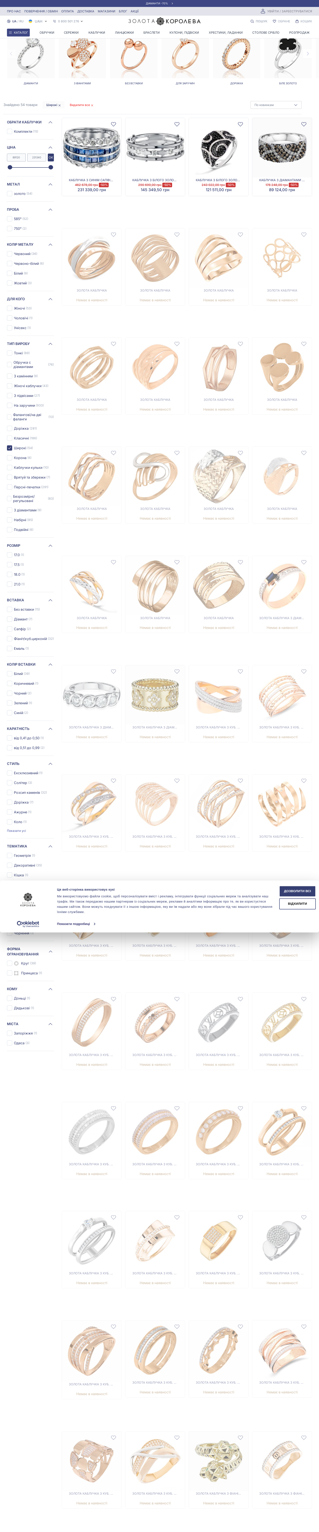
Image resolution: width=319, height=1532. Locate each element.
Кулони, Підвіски (184, 32)
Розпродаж (299, 32)
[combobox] (276, 105)
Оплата (67, 11)
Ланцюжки (124, 32)
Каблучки (96, 32)
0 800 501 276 (68, 21)
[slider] (10, 167)
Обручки (47, 32)
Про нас (14, 11)
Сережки (71, 32)
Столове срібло (265, 32)
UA (14, 21)
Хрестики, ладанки (226, 32)
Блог (123, 11)
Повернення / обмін (41, 11)
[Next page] (307, 53)
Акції (135, 11)
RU (21, 21)
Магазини (106, 11)
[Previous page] (11, 53)
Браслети (151, 32)
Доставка (85, 11)
